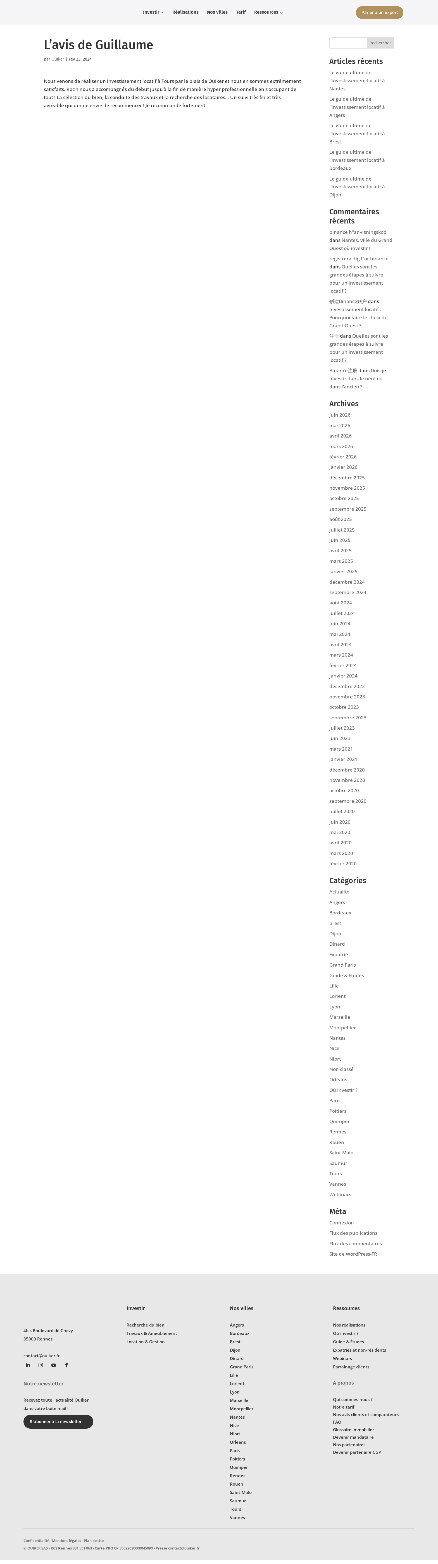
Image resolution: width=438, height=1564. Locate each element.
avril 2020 (340, 846)
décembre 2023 (347, 690)
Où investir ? (343, 1094)
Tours (335, 1177)
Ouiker (57, 63)
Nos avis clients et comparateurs (366, 1418)
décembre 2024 (347, 586)
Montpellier (342, 1031)
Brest (335, 927)
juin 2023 (340, 742)
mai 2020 (339, 836)
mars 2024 (341, 658)
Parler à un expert (379, 12)
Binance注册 (343, 374)
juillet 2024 (342, 617)
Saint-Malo (341, 1156)
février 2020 (343, 867)
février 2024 (343, 669)
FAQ (337, 1426)
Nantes (337, 1042)
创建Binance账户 (348, 305)
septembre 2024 (347, 596)
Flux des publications (353, 1237)
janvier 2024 (343, 679)
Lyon (334, 1010)
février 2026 (343, 460)
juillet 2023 (342, 732)
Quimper (339, 1125)
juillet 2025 (342, 533)
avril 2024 (340, 648)
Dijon (335, 937)
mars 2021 (341, 752)
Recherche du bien (146, 1329)
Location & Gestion (146, 1345)
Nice (334, 1052)
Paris (335, 1104)
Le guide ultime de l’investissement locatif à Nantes (357, 84)
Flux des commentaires (355, 1247)
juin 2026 (340, 418)
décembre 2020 (347, 773)
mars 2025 (341, 565)
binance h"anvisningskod (358, 236)
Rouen (336, 1146)
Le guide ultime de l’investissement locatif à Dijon (357, 190)
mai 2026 (339, 429)
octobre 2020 (344, 794)
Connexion (341, 1226)
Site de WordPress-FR (353, 1258)
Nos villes (241, 1312)
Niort (335, 1063)
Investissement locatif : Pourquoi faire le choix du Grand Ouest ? (358, 321)
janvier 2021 (343, 763)
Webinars (340, 1198)
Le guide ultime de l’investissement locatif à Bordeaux (357, 164)
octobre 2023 (344, 711)
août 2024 (340, 606)
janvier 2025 (343, 575)
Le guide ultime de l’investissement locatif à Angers (357, 111)
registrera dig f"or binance (359, 262)
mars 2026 (341, 450)
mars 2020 (341, 857)
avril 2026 (340, 439)
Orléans (338, 1083)
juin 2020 (340, 826)
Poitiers (337, 1115)
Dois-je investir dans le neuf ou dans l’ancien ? (357, 382)
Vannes (337, 1188)
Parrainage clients (351, 1370)
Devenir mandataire (353, 1441)
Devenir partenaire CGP (357, 1456)
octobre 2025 (344, 502)
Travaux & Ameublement (152, 1337)
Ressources (346, 1312)
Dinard (337, 948)
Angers (337, 906)
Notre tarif (343, 1411)
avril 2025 (340, 554)
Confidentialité (36, 1544)
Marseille (339, 1021)
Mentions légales (66, 1544)
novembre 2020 (347, 784)
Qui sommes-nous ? (353, 1403)
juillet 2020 (342, 815)
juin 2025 (340, 544)
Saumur (338, 1167)
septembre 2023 (347, 721)
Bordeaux (340, 916)
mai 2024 (339, 638)
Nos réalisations (349, 1329)
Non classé (341, 1073)
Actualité (339, 895)
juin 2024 (340, 627)
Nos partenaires (349, 1448)
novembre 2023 (347, 700)
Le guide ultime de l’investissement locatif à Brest (357, 137)
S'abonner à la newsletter (56, 1425)
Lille (334, 989)
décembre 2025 (347, 481)
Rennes (337, 1135)
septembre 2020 (347, 805)
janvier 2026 (343, 471)
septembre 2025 (347, 513)
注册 (334, 340)
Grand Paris (342, 968)
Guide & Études (346, 979)
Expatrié (338, 958)
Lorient (337, 1000)
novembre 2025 (347, 492)
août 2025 (340, 523)
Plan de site (94, 1544)
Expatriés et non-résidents (359, 1354)
